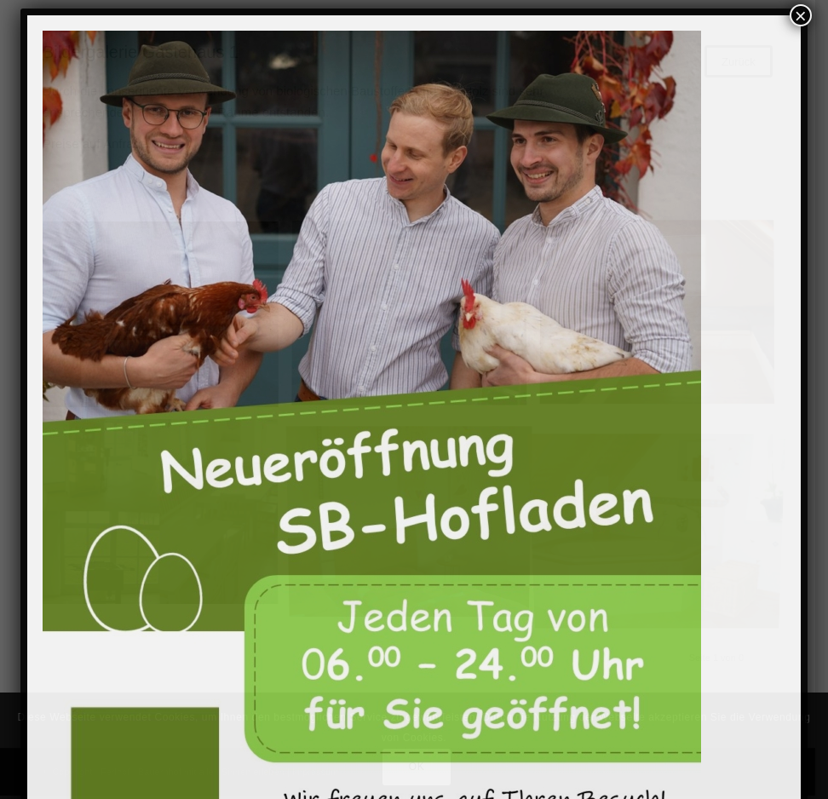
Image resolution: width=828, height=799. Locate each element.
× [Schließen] (801, 15)
